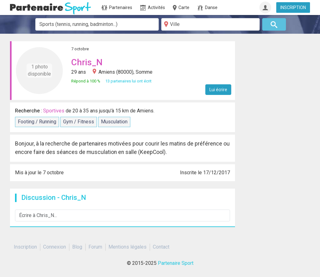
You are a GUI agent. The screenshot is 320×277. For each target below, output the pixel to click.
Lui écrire (218, 89)
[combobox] (97, 24)
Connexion (54, 247)
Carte (180, 8)
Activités (152, 8)
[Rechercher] (274, 24)
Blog (77, 247)
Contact (161, 247)
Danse (208, 8)
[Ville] (210, 24)
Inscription (25, 247)
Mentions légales (127, 247)
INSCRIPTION (293, 7)
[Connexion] (265, 7)
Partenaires (117, 8)
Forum (95, 247)
